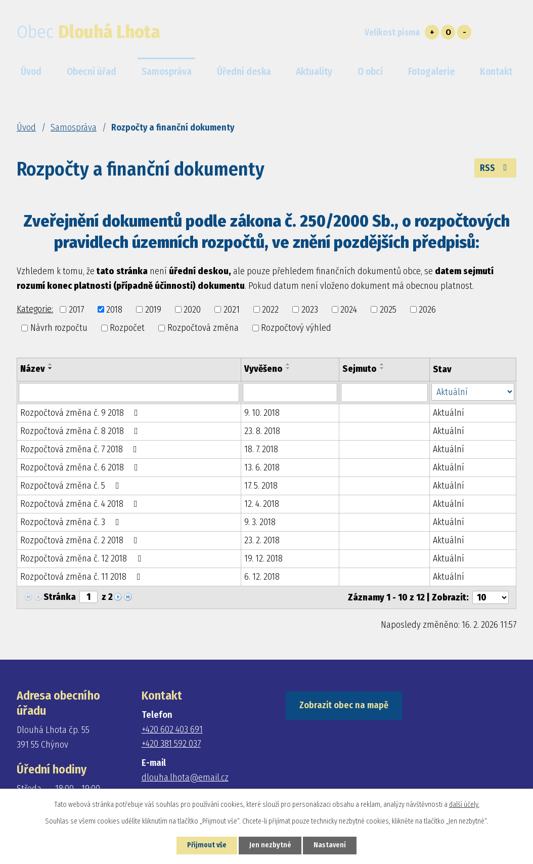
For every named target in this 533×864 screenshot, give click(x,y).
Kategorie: (35, 309)
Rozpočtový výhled (296, 327)
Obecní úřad (91, 71)
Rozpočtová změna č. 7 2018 (80, 449)
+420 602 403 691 (172, 729)
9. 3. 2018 (260, 522)
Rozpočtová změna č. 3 (71, 522)
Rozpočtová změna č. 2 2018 (81, 540)
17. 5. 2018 (261, 485)
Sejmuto (359, 368)
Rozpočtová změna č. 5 (71, 485)
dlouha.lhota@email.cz (185, 777)
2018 (114, 309)
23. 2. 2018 (262, 540)
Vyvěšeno (263, 368)
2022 (270, 309)
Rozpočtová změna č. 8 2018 (81, 431)
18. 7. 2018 (261, 449)
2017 (76, 309)
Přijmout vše (206, 845)
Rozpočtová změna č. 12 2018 (82, 558)
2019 (153, 309)
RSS (495, 168)
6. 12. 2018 (262, 576)
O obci (370, 71)
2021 (232, 309)
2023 (309, 309)
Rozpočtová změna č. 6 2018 (81, 467)
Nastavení (330, 845)
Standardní (448, 32)
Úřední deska (244, 71)
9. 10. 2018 (262, 412)
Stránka (59, 596)
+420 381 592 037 (171, 743)
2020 (192, 309)
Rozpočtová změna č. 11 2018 (82, 576)
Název (32, 368)
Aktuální (448, 412)
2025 (388, 309)
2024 (348, 309)
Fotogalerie (431, 71)
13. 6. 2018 (262, 467)
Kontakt (496, 71)
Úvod (26, 127)
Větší (432, 32)
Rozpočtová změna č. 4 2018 (81, 503)
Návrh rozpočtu (58, 327)
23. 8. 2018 (262, 431)
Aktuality (314, 71)
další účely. (464, 804)
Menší (464, 32)
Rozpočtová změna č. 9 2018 (81, 412)
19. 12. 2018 (263, 558)
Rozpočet (127, 327)
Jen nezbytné (270, 845)
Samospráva (74, 127)
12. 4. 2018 (261, 503)
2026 (427, 309)
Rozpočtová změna (203, 327)
